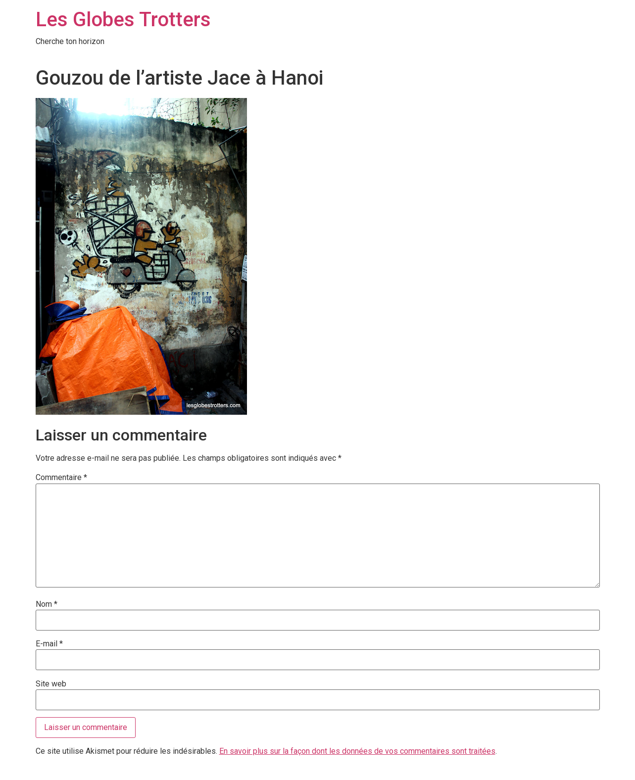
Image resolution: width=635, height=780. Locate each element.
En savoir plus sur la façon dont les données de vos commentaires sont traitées (357, 751)
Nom (46, 604)
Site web (51, 684)
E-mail (49, 644)
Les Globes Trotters (123, 19)
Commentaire (61, 478)
